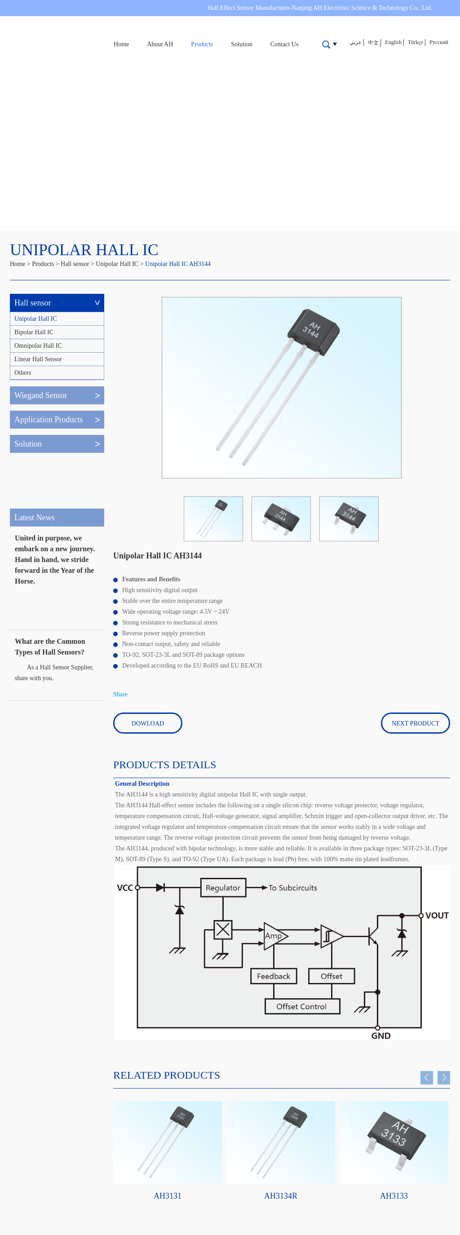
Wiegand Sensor (40, 395)
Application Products (48, 419)
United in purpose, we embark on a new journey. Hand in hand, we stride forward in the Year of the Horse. (55, 559)
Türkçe (415, 42)
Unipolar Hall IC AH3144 (178, 264)
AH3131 (167, 1195)
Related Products (166, 1075)
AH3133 (394, 1195)
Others (22, 372)
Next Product (415, 723)
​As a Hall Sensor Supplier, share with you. (54, 673)
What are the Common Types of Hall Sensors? (50, 646)
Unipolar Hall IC (84, 250)
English (393, 42)
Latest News (34, 517)
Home (121, 44)
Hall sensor (75, 264)
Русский (438, 42)
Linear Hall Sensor (38, 359)
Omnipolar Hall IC (38, 345)
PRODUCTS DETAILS (164, 764)
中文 (373, 43)
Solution (241, 44)
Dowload (148, 723)
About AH (160, 44)
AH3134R (280, 1195)
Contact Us (284, 44)
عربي (355, 42)
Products (202, 44)
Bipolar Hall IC (33, 332)
